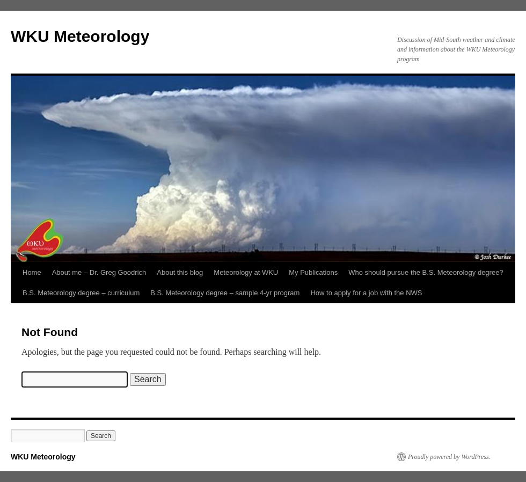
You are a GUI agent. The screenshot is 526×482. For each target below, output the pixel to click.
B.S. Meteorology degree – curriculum (81, 293)
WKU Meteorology (80, 36)
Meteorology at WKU (246, 272)
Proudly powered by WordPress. (449, 457)
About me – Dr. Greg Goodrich (99, 272)
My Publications (313, 272)
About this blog (180, 272)
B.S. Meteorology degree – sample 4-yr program (224, 293)
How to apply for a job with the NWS (366, 293)
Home (32, 272)
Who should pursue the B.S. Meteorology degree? (425, 272)
